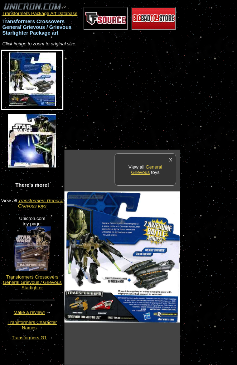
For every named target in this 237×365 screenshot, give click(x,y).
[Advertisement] (148, 99)
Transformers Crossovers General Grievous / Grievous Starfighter (32, 282)
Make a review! (29, 312)
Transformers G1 (29, 337)
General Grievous (146, 169)
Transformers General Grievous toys (40, 203)
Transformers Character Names (32, 325)
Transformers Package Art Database (40, 13)
